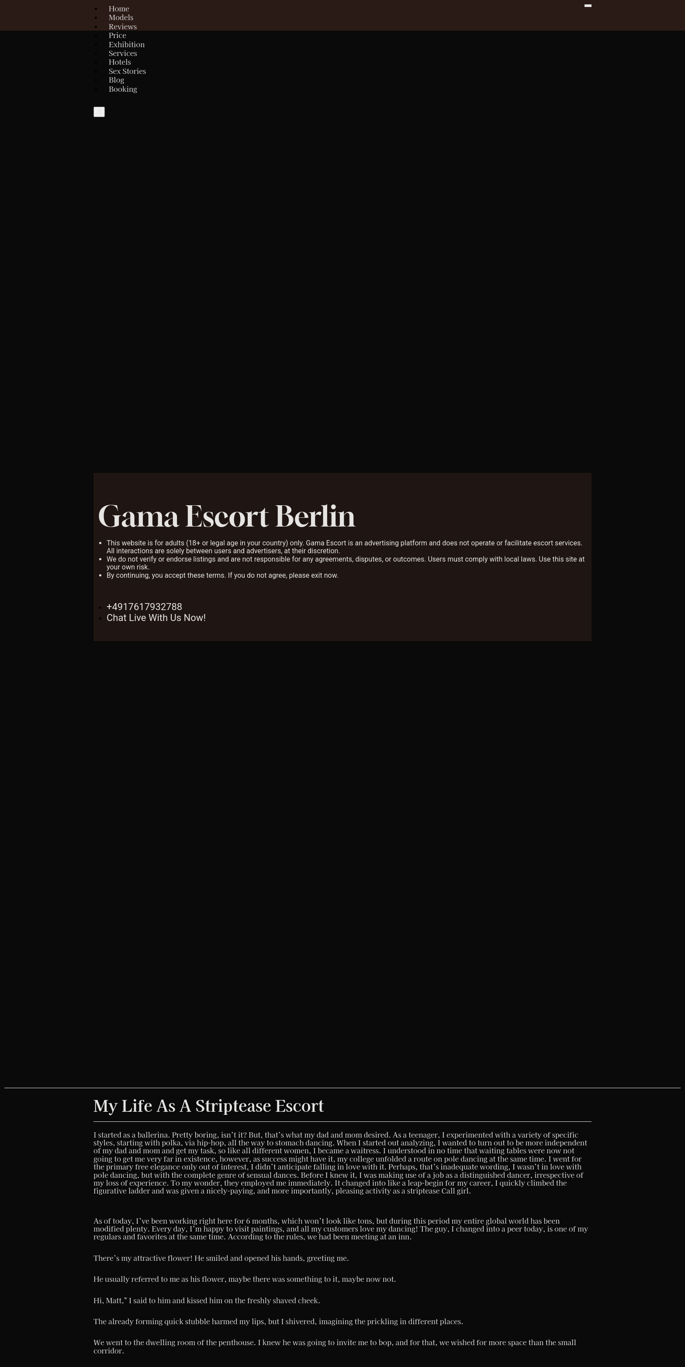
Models (121, 17)
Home (119, 8)
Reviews (123, 26)
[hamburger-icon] (588, 5)
